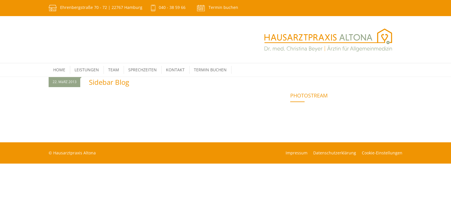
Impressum (296, 153)
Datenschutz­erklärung (334, 153)
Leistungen (86, 69)
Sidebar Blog (109, 82)
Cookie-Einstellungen (382, 153)
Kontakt (175, 69)
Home (59, 69)
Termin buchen (223, 7)
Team (113, 69)
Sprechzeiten (142, 69)
